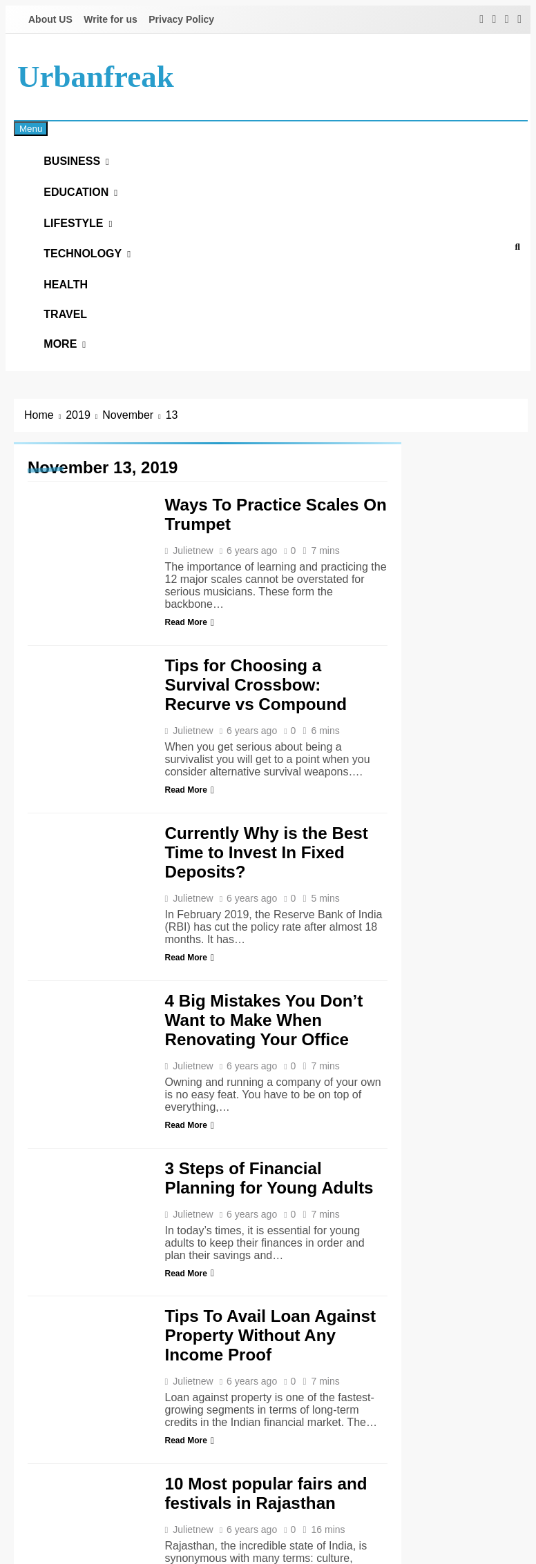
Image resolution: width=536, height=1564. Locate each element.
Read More (189, 674)
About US (50, 19)
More (68, 391)
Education (84, 203)
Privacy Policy (181, 19)
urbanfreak (95, 76)
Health (74, 317)
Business (80, 165)
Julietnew (193, 601)
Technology (91, 279)
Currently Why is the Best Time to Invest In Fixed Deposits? (266, 902)
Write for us (110, 19)
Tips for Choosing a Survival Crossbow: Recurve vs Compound (256, 735)
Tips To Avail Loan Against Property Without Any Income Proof (270, 1386)
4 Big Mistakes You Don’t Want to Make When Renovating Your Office (264, 1070)
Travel (73, 354)
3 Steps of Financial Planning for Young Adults (269, 1228)
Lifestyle (81, 241)
